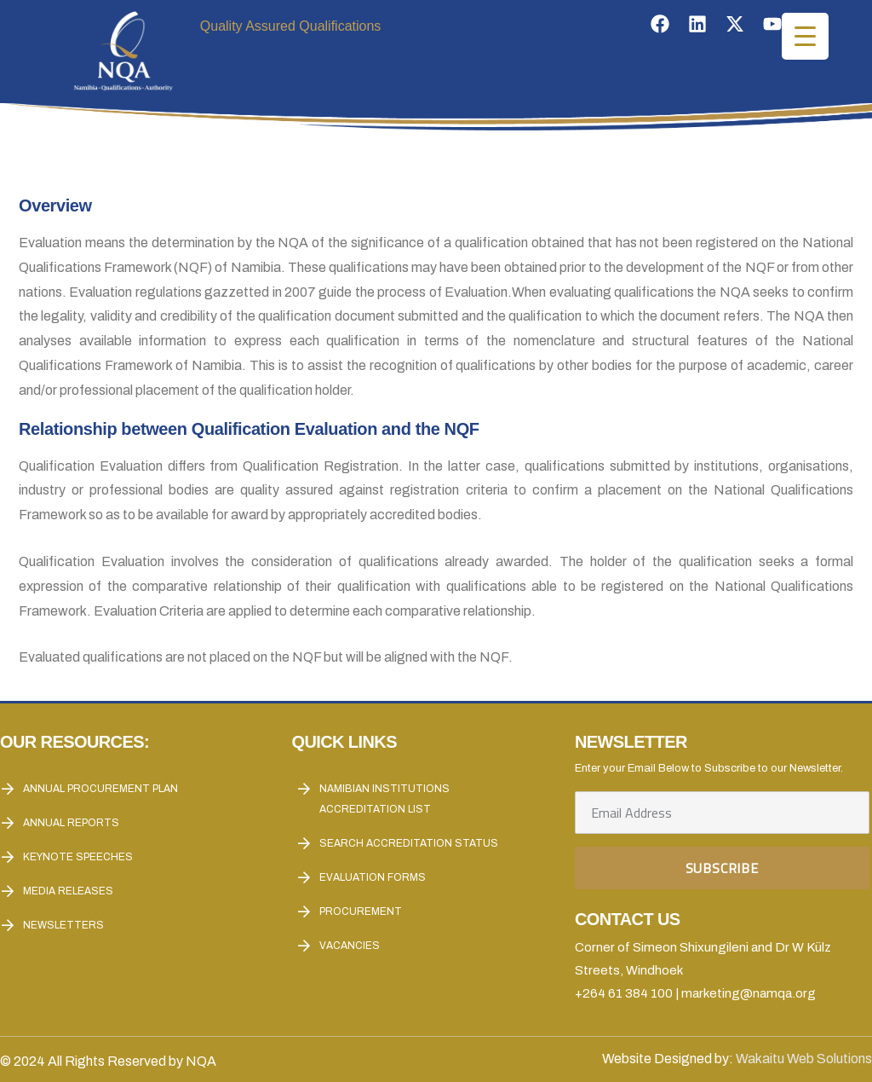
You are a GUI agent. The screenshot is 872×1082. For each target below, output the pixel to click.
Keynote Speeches (78, 857)
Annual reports (71, 823)
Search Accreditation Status (408, 843)
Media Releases (68, 891)
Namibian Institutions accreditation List (384, 799)
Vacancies (349, 946)
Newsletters (63, 925)
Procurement (360, 911)
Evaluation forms (372, 877)
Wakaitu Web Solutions (804, 1058)
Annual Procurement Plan (100, 789)
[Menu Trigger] (805, 36)
